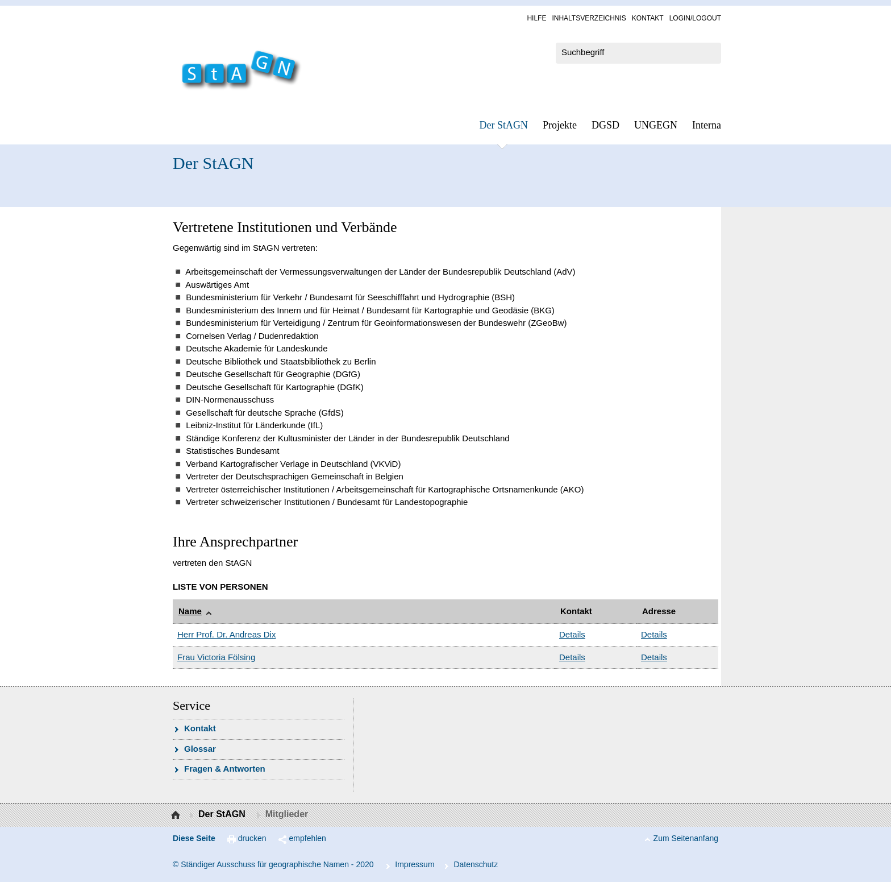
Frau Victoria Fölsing (216, 657)
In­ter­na (706, 125)
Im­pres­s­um (414, 864)
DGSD (605, 125)
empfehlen (307, 838)
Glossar (200, 748)
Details (572, 634)
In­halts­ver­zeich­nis (589, 18)
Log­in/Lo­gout (695, 18)
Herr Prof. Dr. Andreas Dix (226, 634)
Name (190, 611)
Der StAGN (504, 125)
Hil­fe (536, 18)
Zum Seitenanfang (685, 838)
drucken (252, 838)
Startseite (177, 815)
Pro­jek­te (560, 125)
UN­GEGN (655, 125)
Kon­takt (648, 18)
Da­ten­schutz (475, 864)
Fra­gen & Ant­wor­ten (224, 768)
